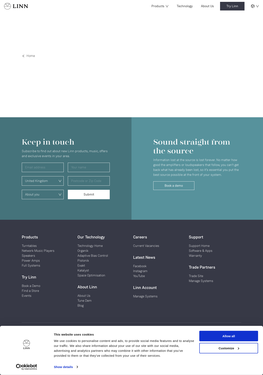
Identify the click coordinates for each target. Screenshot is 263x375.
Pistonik (83, 260)
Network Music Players (38, 251)
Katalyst (83, 270)
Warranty (195, 256)
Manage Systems (145, 296)
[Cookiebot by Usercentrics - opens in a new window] (27, 367)
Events (26, 296)
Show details (63, 367)
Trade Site (196, 276)
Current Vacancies (146, 246)
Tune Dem (84, 301)
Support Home (199, 246)
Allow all (229, 336)
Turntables (29, 246)
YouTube (139, 276)
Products (159, 6)
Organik (82, 251)
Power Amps (31, 260)
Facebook (139, 266)
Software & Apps (200, 251)
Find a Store (30, 291)
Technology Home (90, 246)
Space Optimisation (91, 275)
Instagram (140, 271)
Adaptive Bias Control (92, 256)
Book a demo (174, 186)
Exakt (81, 265)
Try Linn (232, 6)
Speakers (28, 256)
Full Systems (31, 265)
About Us (207, 6)
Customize (229, 348)
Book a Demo (31, 286)
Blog (80, 305)
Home (31, 56)
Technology (185, 6)
